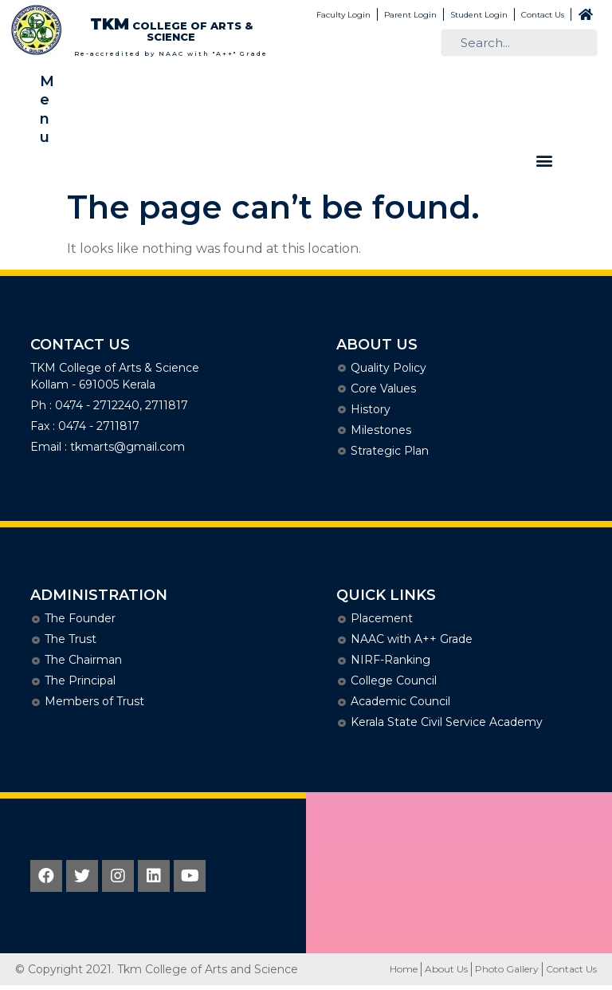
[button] (544, 161)
